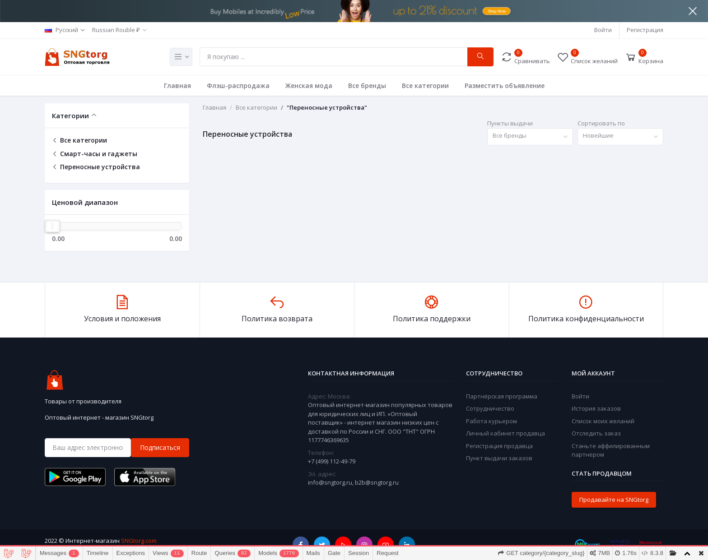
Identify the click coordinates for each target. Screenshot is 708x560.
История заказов (596, 408)
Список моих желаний (603, 421)
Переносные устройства (96, 166)
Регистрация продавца (499, 446)
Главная (177, 85)
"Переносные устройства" (327, 107)
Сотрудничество (490, 408)
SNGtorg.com (139, 541)
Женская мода (308, 85)
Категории (70, 115)
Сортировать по (601, 123)
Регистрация (645, 30)
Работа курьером (491, 421)
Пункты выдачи (510, 123)
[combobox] (530, 137)
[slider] (52, 226)
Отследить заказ (596, 433)
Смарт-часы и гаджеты (94, 153)
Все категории (425, 85)
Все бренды (367, 85)
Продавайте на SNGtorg (613, 499)
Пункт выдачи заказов (499, 458)
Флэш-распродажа (238, 85)
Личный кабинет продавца (505, 433)
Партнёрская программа (501, 396)
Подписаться (160, 447)
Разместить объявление (505, 85)
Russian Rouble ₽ (116, 30)
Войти (603, 30)
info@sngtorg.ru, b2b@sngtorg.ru (353, 482)
